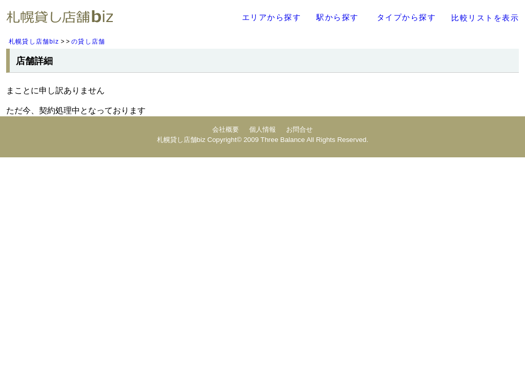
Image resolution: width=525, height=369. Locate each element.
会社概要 (225, 129)
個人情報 (262, 129)
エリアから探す (271, 17)
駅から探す (337, 17)
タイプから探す (406, 17)
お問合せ (299, 129)
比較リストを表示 (485, 17)
